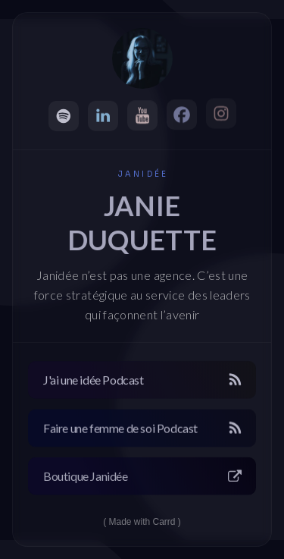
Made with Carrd (141, 522)
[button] (63, 116)
